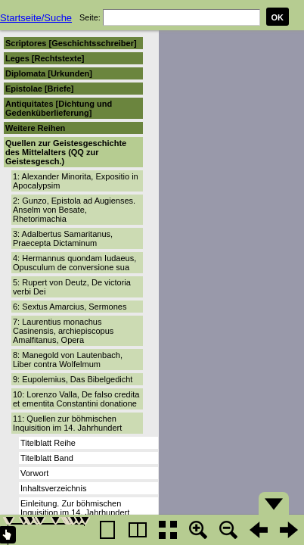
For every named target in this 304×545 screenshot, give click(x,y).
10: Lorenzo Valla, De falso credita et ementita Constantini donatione (76, 399)
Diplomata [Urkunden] (48, 73)
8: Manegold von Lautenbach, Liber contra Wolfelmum (68, 359)
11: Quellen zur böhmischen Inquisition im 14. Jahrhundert (67, 423)
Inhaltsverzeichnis (53, 488)
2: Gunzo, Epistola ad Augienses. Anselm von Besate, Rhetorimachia (74, 209)
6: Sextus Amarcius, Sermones (69, 306)
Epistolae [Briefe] (39, 88)
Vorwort (34, 473)
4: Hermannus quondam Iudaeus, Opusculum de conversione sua (74, 263)
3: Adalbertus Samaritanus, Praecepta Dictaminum (63, 238)
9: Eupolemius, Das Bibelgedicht (72, 379)
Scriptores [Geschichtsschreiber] (71, 43)
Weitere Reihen (35, 127)
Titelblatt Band (46, 457)
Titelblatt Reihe (48, 442)
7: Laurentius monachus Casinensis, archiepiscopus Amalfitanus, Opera (63, 330)
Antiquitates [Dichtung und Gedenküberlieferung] (58, 108)
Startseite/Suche (36, 17)
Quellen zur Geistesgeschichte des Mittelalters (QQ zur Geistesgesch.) (65, 152)
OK (277, 17)
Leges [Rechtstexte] (45, 58)
